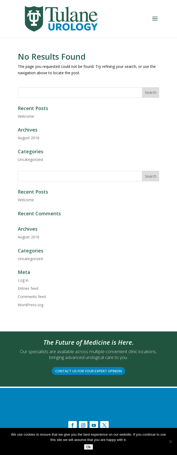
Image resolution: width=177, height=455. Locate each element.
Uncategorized (30, 159)
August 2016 (28, 137)
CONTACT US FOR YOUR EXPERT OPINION (88, 371)
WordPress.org (30, 304)
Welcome (26, 116)
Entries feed (28, 288)
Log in (23, 280)
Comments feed (32, 296)
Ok (88, 447)
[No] (170, 441)
